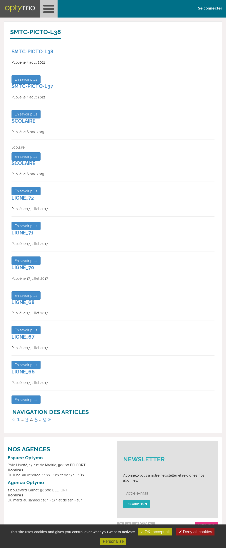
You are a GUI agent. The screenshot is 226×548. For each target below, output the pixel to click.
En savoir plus (26, 79)
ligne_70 (23, 267)
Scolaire (24, 121)
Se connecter (210, 8)
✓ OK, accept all (154, 532)
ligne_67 (23, 337)
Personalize (113, 541)
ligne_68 (23, 302)
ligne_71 (23, 233)
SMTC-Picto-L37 (32, 86)
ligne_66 (23, 372)
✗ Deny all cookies (195, 532)
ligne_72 (23, 198)
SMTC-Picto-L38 (32, 52)
